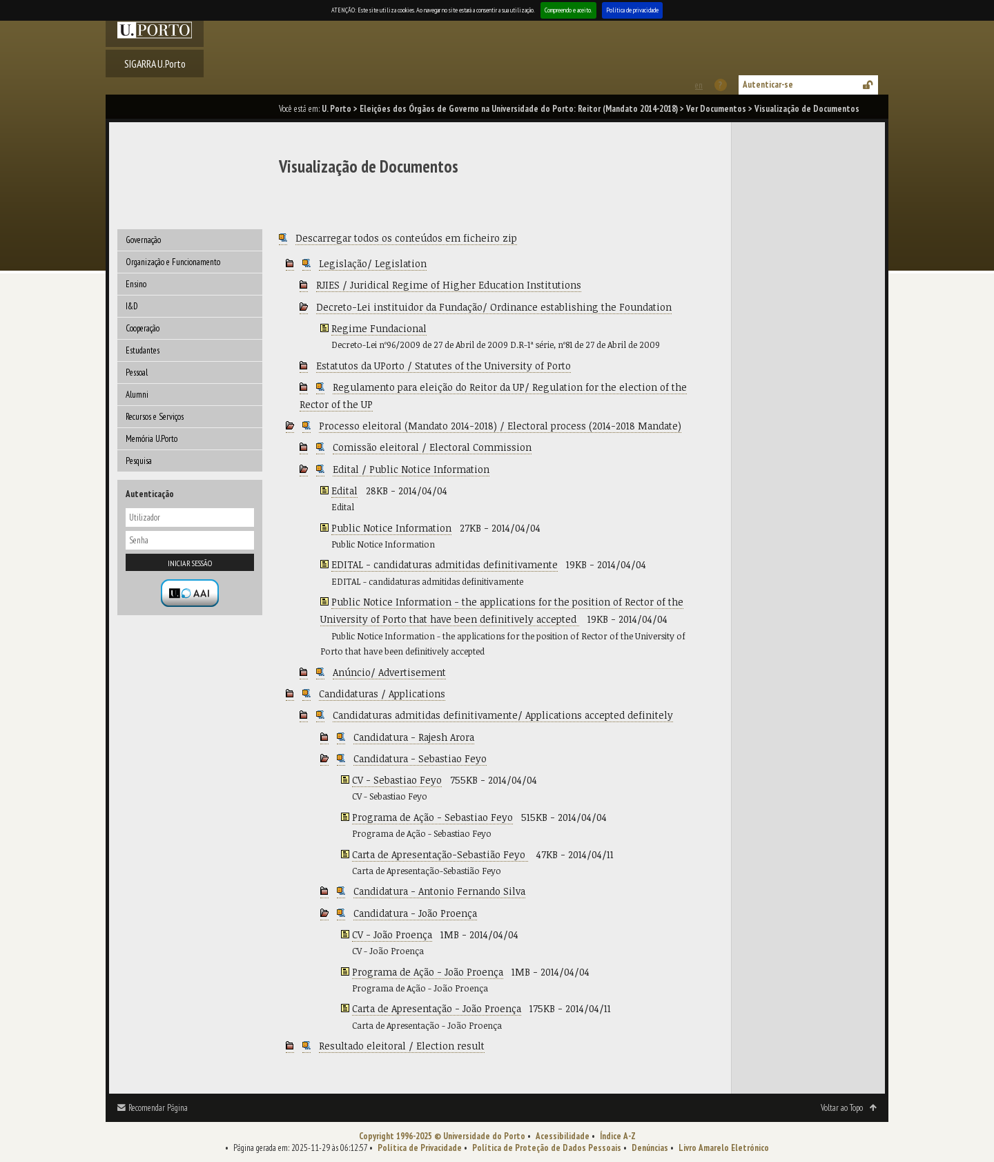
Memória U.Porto (151, 439)
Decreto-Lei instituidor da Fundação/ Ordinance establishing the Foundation (494, 306)
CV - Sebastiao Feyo (397, 779)
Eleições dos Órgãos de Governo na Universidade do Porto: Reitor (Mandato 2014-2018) (519, 109)
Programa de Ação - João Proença (427, 971)
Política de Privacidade (420, 1148)
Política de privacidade (632, 10)
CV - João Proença (392, 934)
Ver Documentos (716, 109)
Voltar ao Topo (842, 1108)
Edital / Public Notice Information (411, 469)
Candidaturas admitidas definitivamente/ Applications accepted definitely (503, 715)
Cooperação (142, 328)
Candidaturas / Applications (382, 693)
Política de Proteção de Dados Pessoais (546, 1148)
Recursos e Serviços (155, 417)
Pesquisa (139, 461)
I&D (132, 306)
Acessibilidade (562, 1136)
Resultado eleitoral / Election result (402, 1045)
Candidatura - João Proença (415, 913)
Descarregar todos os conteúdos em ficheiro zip (406, 237)
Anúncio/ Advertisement (389, 672)
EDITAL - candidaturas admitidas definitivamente (444, 564)
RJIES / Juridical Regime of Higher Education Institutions (448, 284)
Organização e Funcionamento (173, 262)
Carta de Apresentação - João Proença (436, 1008)
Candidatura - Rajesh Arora (413, 737)
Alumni (137, 394)
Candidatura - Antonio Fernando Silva (439, 891)
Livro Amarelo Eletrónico (724, 1148)
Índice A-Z (618, 1136)
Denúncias (650, 1148)
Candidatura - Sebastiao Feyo (420, 758)
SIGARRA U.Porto (155, 63)
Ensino (136, 284)
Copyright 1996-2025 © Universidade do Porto (442, 1136)
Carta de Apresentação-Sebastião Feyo (440, 854)
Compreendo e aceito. (568, 10)
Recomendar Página (158, 1108)
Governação (143, 240)
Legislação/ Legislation (373, 263)
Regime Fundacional (379, 328)
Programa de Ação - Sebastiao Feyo (432, 817)
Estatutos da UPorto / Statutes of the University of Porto (443, 365)
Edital (344, 490)
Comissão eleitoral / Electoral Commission (432, 447)
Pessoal (137, 372)
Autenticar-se (768, 84)
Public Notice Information (391, 527)
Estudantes (142, 350)
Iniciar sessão (190, 563)
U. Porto (336, 109)
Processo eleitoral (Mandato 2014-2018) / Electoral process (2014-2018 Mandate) (500, 425)
